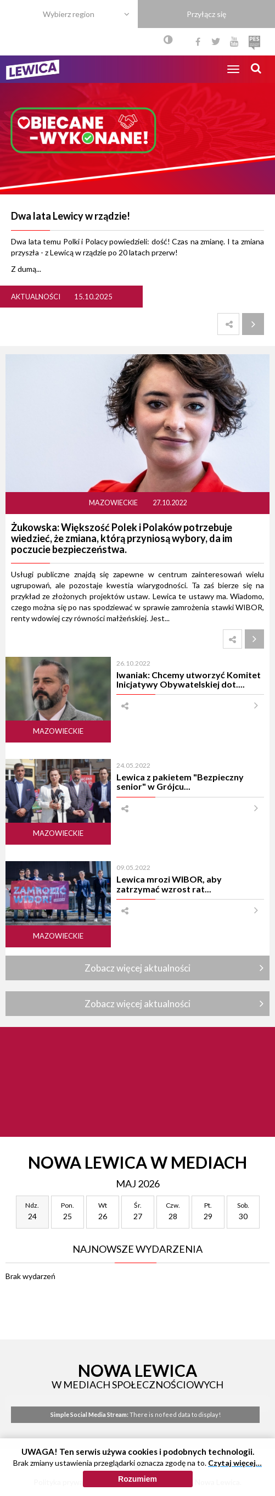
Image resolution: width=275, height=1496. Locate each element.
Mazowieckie (114, 503)
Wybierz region (68, 14)
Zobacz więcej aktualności (137, 968)
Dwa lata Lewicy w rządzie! (70, 216)
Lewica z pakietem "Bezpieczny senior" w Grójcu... (180, 781)
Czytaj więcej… (235, 1462)
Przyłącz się (206, 14)
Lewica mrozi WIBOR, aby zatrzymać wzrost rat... (169, 884)
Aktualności (35, 296)
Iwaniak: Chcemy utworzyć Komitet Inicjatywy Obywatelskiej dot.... (188, 679)
